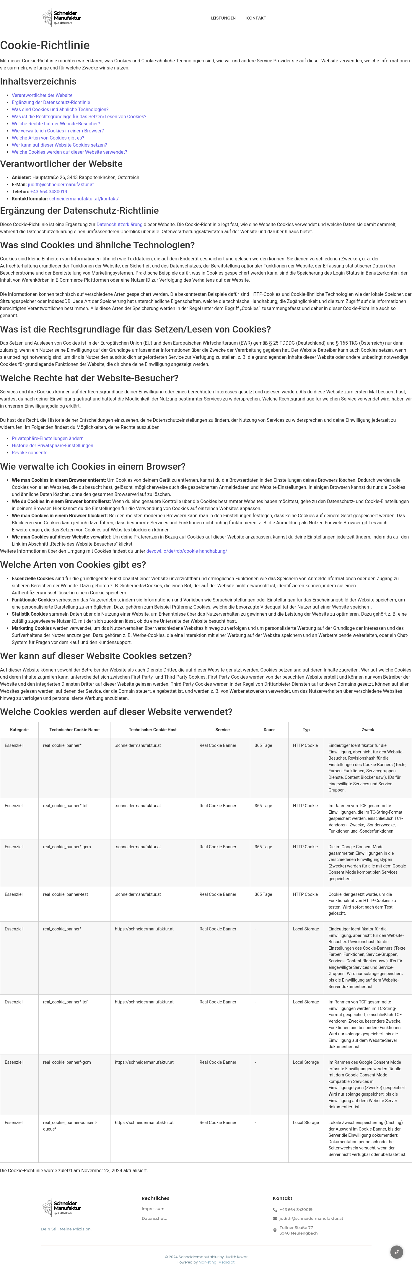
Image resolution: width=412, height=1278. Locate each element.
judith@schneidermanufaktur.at (61, 184)
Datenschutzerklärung (120, 224)
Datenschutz (154, 1218)
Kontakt (256, 18)
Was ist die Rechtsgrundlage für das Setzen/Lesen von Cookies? (79, 116)
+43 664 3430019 (48, 191)
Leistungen (223, 18)
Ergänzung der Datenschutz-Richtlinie (51, 102)
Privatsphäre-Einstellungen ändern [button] (48, 438)
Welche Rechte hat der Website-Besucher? (56, 123)
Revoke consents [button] (30, 452)
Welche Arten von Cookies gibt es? (48, 138)
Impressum (153, 1208)
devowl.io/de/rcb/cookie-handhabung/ (186, 551)
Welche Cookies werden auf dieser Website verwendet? (69, 152)
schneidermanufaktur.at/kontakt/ (84, 199)
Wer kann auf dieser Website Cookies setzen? (59, 145)
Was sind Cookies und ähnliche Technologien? (60, 109)
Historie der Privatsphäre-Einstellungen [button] (52, 445)
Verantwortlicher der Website (42, 95)
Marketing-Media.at (217, 1262)
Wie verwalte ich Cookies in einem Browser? (58, 131)
